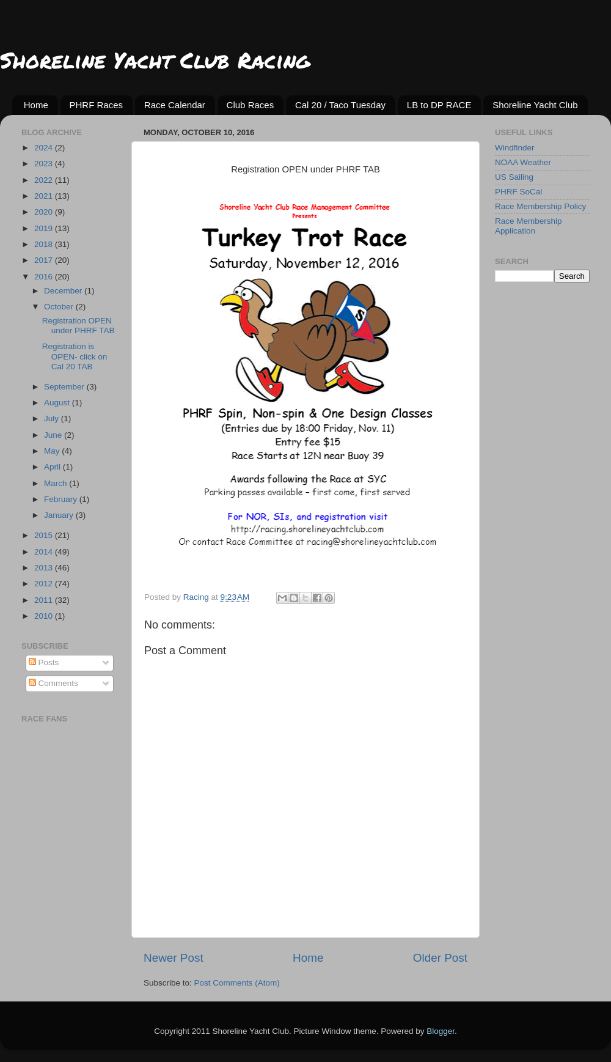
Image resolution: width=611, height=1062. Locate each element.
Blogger (440, 1031)
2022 (44, 180)
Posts (44, 662)
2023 (44, 163)
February (61, 499)
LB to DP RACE (439, 105)
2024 (44, 147)
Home (36, 105)
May (53, 450)
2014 (44, 551)
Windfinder (515, 147)
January (60, 515)
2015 (44, 535)
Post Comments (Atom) (237, 982)
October (60, 306)
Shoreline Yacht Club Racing (155, 59)
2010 (44, 616)
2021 (44, 196)
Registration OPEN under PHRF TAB (78, 325)
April (53, 466)
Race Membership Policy (540, 206)
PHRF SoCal (518, 191)
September (65, 386)
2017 (44, 260)
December (64, 290)
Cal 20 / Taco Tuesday (340, 105)
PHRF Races (96, 105)
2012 (44, 583)
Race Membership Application (528, 225)
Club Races (250, 105)
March (56, 483)
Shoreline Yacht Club (535, 105)
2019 (44, 228)
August (58, 402)
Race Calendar (174, 105)
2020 (44, 211)
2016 (44, 276)
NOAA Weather (523, 162)
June (54, 435)
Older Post (440, 957)
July (52, 418)
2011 (44, 600)
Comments (53, 683)
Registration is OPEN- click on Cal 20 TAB (75, 356)
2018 (44, 244)
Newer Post (173, 957)
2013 (44, 567)
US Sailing (514, 177)
